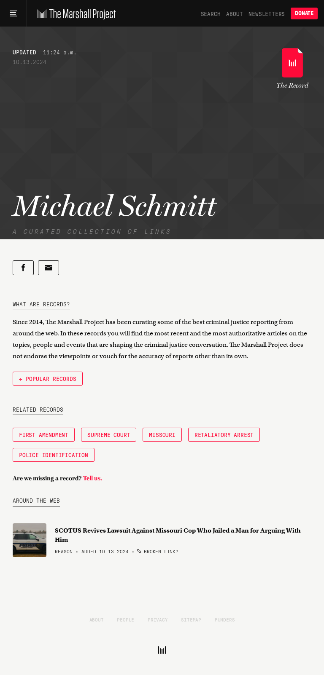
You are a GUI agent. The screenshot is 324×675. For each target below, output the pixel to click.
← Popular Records (47, 378)
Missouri (162, 434)
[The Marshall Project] (74, 13)
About (234, 13)
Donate (304, 13)
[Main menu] (13, 13)
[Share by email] (48, 267)
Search (211, 13)
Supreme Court (108, 434)
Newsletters (266, 13)
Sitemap (191, 619)
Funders (225, 619)
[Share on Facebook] (23, 267)
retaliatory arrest (224, 434)
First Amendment (43, 434)
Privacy (158, 619)
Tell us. (92, 478)
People (125, 619)
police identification (53, 454)
